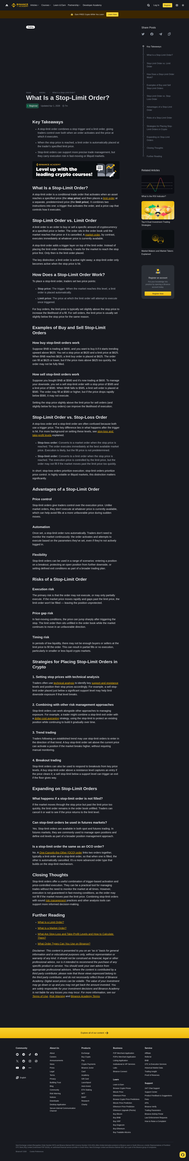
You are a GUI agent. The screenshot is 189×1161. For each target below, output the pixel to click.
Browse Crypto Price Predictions (126, 1099)
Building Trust (55, 1082)
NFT (83, 1093)
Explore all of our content (94, 1033)
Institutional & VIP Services (124, 1064)
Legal (52, 1071)
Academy (85, 1075)
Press (52, 1068)
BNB (147, 1060)
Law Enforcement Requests (156, 1118)
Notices (53, 1097)
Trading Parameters (153, 1110)
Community (54, 1090)
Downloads (54, 1101)
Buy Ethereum (119, 1129)
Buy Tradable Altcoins (122, 1132)
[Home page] (20, 5)
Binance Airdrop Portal (154, 1114)
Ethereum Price (119, 1096)
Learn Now (112, 14)
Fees (147, 1099)
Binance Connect (120, 1071)
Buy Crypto (85, 1057)
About (52, 1053)
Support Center (151, 1092)
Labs (115, 1068)
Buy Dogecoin (119, 1125)
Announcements (56, 1060)
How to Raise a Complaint (155, 1121)
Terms (52, 1075)
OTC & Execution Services (156, 1064)
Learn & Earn (118, 1085)
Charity (84, 1104)
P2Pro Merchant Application (124, 1057)
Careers (53, 1057)
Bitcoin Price (118, 1092)
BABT (83, 1097)
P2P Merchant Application (123, 1053)
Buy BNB (117, 1118)
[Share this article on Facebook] (151, 34)
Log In (156, 5)
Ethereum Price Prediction (124, 1107)
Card (83, 1071)
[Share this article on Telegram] (160, 34)
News (52, 1064)
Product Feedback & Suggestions (158, 1096)
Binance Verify (151, 1107)
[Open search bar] (147, 5)
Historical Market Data (154, 1068)
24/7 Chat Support (152, 1088)
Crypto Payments (88, 1064)
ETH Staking (86, 1090)
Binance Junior (87, 1068)
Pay (83, 1060)
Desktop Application (58, 1104)
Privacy (53, 1079)
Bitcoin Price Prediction (122, 1103)
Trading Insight (151, 1071)
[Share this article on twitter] (143, 34)
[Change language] (177, 5)
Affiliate (148, 1053)
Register (167, 5)
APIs (147, 1103)
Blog (51, 1086)
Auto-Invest (86, 1086)
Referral (148, 1057)
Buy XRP (117, 1121)
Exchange (85, 1053)
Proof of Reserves (152, 1075)
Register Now (157, 294)
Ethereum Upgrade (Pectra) (124, 1110)
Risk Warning (55, 1093)
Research (85, 1101)
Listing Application (120, 1060)
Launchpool (86, 1082)
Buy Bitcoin (117, 1114)
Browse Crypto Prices (122, 1088)
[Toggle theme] (183, 5)
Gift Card (85, 1079)
